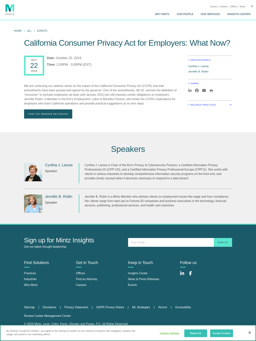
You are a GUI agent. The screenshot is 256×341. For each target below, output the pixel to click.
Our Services (210, 14)
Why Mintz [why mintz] (31, 284)
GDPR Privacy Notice (110, 307)
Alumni (213, 6)
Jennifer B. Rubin (198, 71)
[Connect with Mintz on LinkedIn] (183, 275)
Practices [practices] (30, 273)
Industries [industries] (30, 279)
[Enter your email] (180, 242)
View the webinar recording (48, 114)
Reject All (195, 333)
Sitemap (29, 307)
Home (18, 30)
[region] (128, 333)
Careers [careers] (81, 284)
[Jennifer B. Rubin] (33, 203)
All (29, 30)
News (242, 6)
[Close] (250, 333)
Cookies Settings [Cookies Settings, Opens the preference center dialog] (170, 333)
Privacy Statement (76, 307)
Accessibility (183, 307)
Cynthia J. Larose (198, 66)
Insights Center (239, 14)
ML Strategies (141, 307)
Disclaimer (49, 307)
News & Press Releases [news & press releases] (143, 279)
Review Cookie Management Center (47, 315)
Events (42, 30)
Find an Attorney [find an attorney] (86, 279)
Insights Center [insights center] (138, 273)
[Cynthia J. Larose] (33, 172)
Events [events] (132, 284)
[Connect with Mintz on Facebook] (192, 275)
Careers (224, 6)
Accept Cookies (222, 333)
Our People (185, 14)
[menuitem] (162, 14)
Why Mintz (162, 14)
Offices (233, 6)
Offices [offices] (80, 273)
